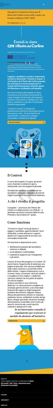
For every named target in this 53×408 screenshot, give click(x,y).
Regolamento (13, 321)
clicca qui (22, 23)
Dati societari (5, 383)
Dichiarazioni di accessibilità (9, 385)
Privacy (15, 383)
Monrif (31, 381)
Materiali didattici (14, 122)
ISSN (11, 383)
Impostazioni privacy (25, 383)
